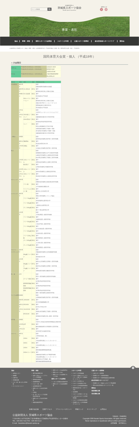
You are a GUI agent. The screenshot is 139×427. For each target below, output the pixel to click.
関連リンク (79, 409)
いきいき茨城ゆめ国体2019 (60, 381)
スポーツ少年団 (63, 41)
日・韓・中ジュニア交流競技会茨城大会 (40, 395)
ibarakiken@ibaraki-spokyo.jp (28, 423)
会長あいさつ (16, 373)
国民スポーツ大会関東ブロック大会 (60, 375)
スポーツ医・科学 (38, 384)
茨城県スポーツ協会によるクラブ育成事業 (104, 383)
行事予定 (15, 377)
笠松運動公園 (96, 393)
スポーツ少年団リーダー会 (80, 394)
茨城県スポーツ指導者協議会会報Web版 (104, 377)
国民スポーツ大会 (58, 372)
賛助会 (122, 41)
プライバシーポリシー (64, 409)
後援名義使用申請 (38, 402)
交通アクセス (47, 409)
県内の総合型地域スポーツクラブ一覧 (103, 385)
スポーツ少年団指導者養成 (80, 385)
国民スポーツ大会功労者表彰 (40, 389)
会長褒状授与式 (37, 386)
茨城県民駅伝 (36, 381)
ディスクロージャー (18, 386)
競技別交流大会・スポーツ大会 (80, 388)
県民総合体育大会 (38, 379)
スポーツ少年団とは (78, 381)
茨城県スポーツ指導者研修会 (101, 375)
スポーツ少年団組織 (78, 373)
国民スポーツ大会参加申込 (60, 370)
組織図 (15, 375)
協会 (16, 41)
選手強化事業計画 (38, 373)
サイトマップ (92, 409)
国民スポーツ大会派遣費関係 (60, 384)
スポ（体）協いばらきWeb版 (20, 383)
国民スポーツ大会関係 (44, 41)
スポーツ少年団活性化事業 (80, 400)
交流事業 (75, 392)
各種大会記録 (34, 409)
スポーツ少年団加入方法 (79, 383)
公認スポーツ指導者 (81, 41)
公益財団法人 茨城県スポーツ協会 (33, 414)
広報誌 (35, 392)
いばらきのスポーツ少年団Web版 (80, 397)
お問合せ (103, 409)
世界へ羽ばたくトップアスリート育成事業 (40, 376)
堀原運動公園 (96, 391)
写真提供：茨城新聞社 (120, 416)
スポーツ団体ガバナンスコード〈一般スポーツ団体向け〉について (80, 377)
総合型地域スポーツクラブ (104, 41)
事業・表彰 (26, 41)
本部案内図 (16, 380)
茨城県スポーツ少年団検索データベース (80, 403)
